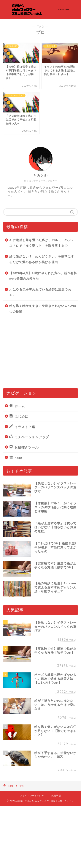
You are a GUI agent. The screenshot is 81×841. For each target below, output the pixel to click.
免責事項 (56, 795)
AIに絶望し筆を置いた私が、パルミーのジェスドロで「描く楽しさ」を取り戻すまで (41, 243)
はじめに (18, 416)
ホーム (17, 406)
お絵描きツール (24, 447)
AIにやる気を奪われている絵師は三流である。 (40, 292)
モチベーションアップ (29, 437)
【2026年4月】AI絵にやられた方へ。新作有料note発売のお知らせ (43, 276)
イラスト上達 (22, 426)
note (15, 457)
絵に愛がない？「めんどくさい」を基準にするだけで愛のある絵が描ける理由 (41, 259)
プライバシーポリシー (32, 795)
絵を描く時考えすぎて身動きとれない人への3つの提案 (42, 308)
